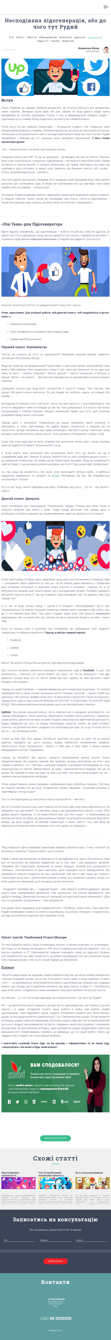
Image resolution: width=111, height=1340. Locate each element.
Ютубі (55, 475)
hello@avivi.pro (55, 1327)
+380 (55, 1318)
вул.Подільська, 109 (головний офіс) (56, 1302)
